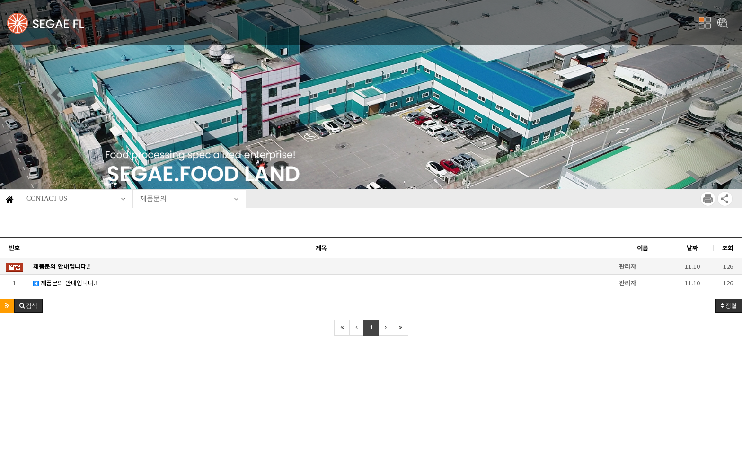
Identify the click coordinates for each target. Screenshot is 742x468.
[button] (55, 94)
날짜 (692, 247)
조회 (727, 247)
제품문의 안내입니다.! (65, 282)
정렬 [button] (729, 305)
